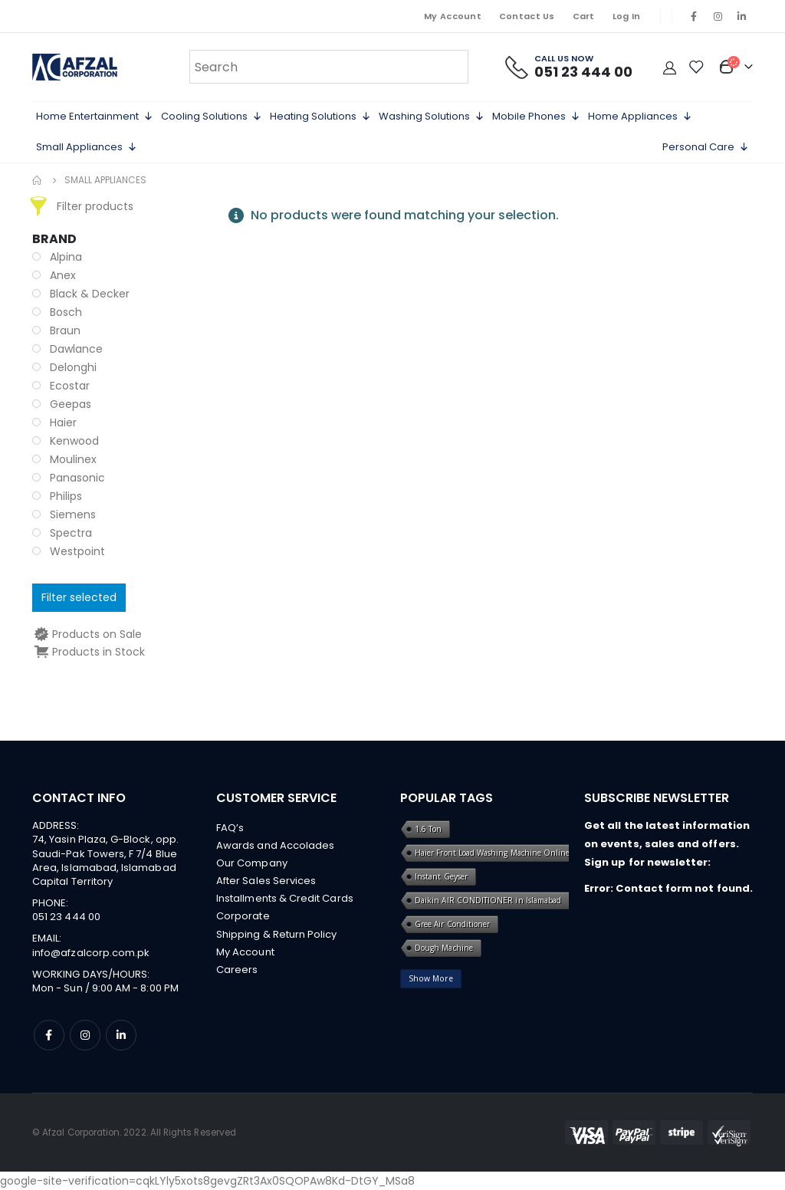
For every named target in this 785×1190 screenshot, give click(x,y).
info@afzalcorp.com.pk (90, 952)
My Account (452, 16)
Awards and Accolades (275, 846)
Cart (584, 16)
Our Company (251, 864)
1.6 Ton (428, 828)
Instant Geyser (441, 876)
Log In (627, 16)
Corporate (243, 919)
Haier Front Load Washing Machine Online (492, 852)
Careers (237, 975)
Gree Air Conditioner (452, 924)
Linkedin (121, 1035)
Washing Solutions (431, 116)
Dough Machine (444, 947)
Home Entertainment (94, 116)
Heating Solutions (320, 116)
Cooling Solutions (211, 116)
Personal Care (705, 147)
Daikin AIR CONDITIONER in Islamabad (488, 900)
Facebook (49, 1035)
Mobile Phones (536, 116)
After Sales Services (266, 883)
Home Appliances (640, 116)
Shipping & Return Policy (276, 938)
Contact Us (527, 16)
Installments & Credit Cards (284, 901)
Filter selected (79, 597)
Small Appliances (86, 147)
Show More (431, 978)
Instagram (85, 1035)
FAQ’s (230, 827)
